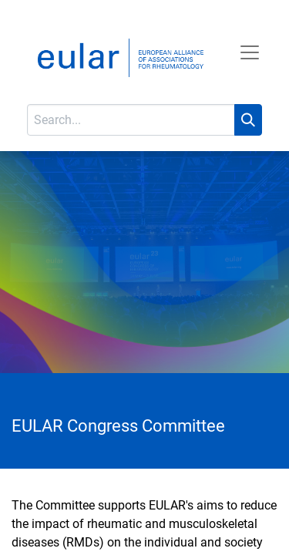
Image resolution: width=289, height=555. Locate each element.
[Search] (248, 120)
